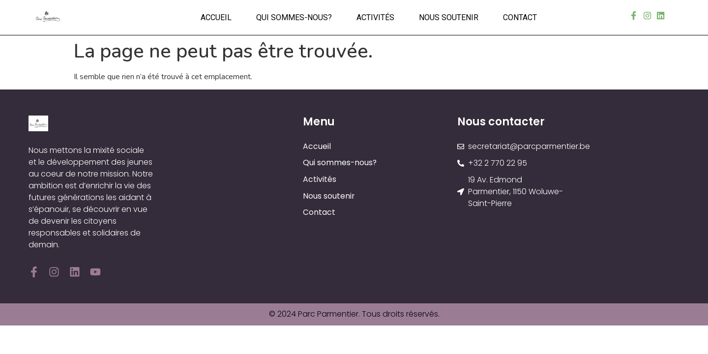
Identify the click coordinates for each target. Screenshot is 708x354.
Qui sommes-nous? (294, 17)
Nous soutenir (448, 17)
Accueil (216, 17)
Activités (375, 17)
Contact (520, 17)
